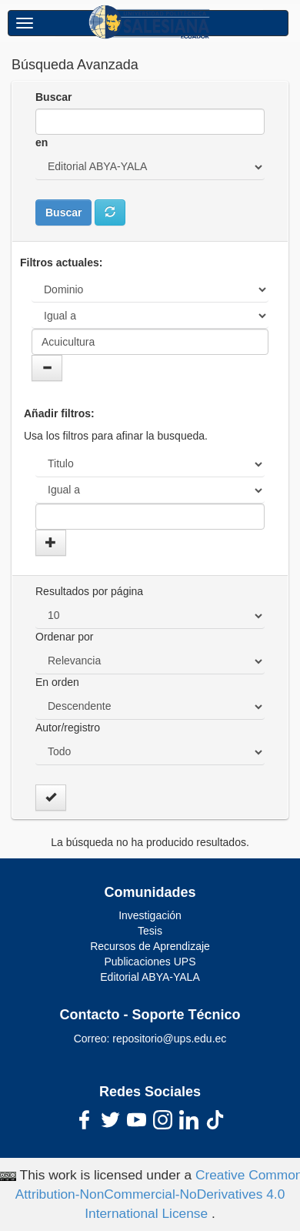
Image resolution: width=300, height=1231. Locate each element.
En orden (57, 682)
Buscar (53, 97)
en (41, 142)
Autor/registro (67, 727)
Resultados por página (89, 591)
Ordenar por (64, 637)
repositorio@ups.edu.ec (169, 1038)
